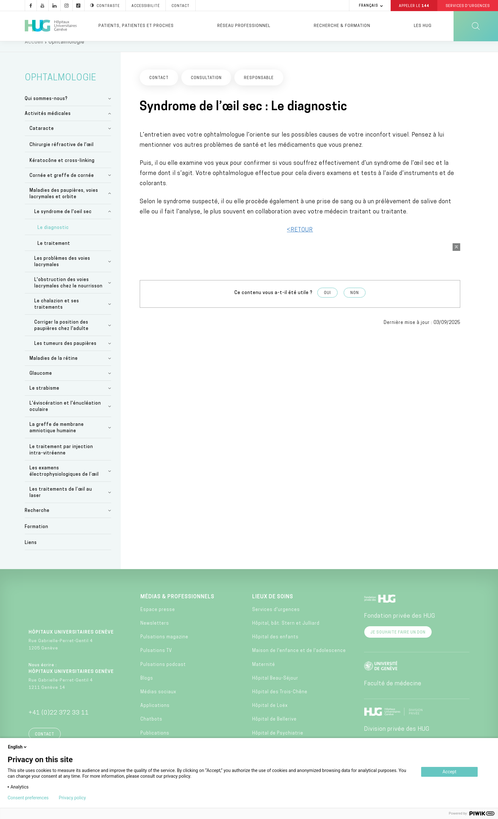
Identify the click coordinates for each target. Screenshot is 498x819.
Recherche (37, 519)
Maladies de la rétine (54, 367)
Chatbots (151, 728)
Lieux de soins (272, 605)
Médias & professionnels (177, 605)
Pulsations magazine (164, 645)
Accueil (34, 50)
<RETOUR (300, 238)
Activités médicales (48, 122)
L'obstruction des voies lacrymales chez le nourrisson (68, 291)
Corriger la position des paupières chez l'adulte (61, 334)
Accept (449, 771)
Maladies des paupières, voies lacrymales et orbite (64, 202)
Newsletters (154, 632)
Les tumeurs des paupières (65, 352)
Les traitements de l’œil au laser (61, 501)
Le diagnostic (53, 236)
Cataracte (42, 137)
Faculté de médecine (392, 692)
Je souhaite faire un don (398, 641)
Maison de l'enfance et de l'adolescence (299, 659)
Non (354, 301)
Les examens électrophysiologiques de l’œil (64, 480)
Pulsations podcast (163, 673)
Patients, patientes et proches (136, 26)
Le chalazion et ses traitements (56, 313)
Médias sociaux (158, 700)
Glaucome (41, 382)
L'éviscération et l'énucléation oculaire (65, 415)
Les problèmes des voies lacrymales (62, 270)
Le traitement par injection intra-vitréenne (61, 458)
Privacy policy (72, 797)
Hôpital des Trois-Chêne (279, 700)
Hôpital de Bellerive (274, 728)
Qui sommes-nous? (46, 107)
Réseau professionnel (243, 26)
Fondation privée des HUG (399, 625)
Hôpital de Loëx (270, 714)
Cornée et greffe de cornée (62, 184)
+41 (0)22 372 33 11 (59, 722)
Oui (327, 301)
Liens (31, 551)
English (18, 746)
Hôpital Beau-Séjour (275, 687)
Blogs (146, 687)
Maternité (263, 673)
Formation (36, 535)
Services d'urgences (276, 618)
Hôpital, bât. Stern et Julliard (286, 632)
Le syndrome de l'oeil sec (63, 220)
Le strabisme (44, 397)
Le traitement (53, 252)
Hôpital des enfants (275, 645)
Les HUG (423, 26)
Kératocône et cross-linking (62, 169)
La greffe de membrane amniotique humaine (57, 436)
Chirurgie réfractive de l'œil (62, 153)
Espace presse (157, 618)
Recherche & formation (342, 26)
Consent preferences (28, 797)
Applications (155, 714)
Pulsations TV (156, 659)
